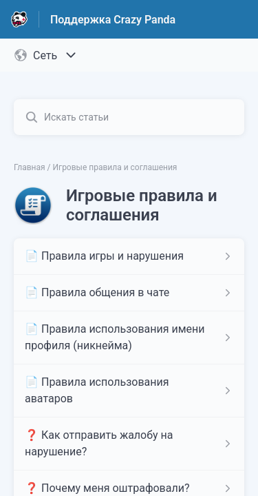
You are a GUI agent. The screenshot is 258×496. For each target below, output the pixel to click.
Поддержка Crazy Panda (112, 19)
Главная (29, 167)
